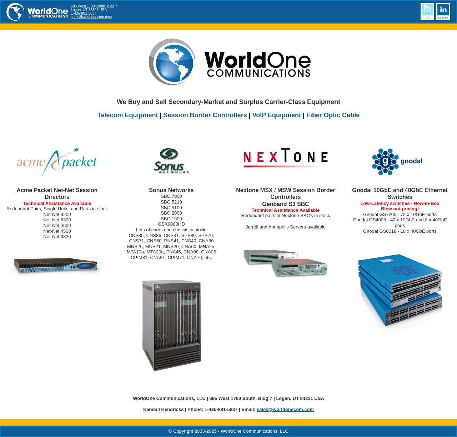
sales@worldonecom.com (91, 17)
